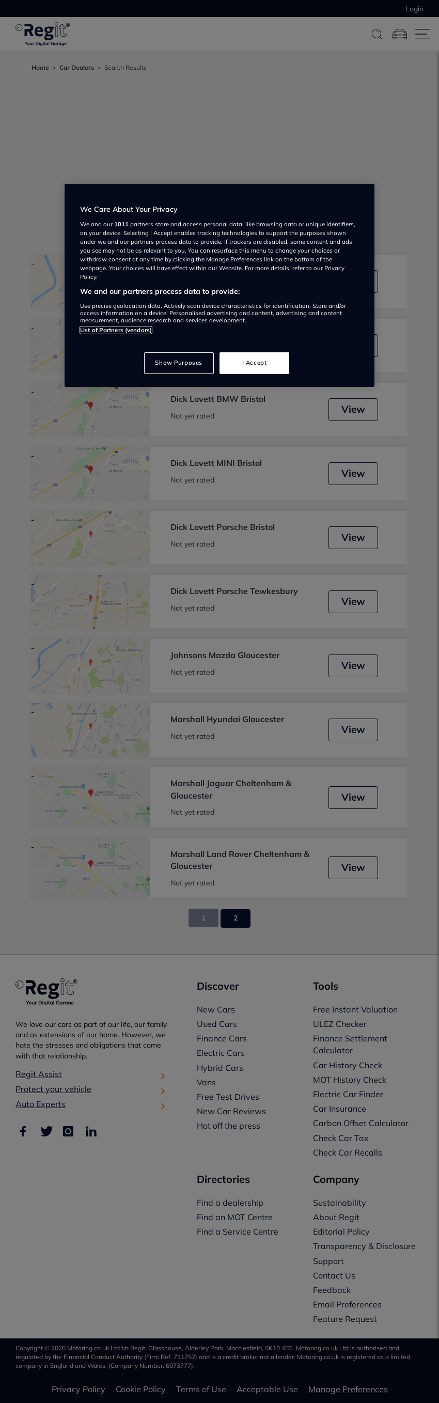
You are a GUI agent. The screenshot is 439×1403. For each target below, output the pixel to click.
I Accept (254, 362)
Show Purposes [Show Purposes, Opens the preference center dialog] (178, 362)
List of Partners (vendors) (116, 330)
